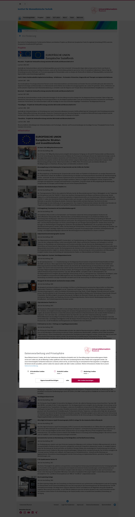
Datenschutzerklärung (31, 366)
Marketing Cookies (90, 371)
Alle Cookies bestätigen (85, 380)
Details (32, 373)
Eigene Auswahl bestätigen (49, 380)
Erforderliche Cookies (37, 371)
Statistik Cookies (62, 371)
